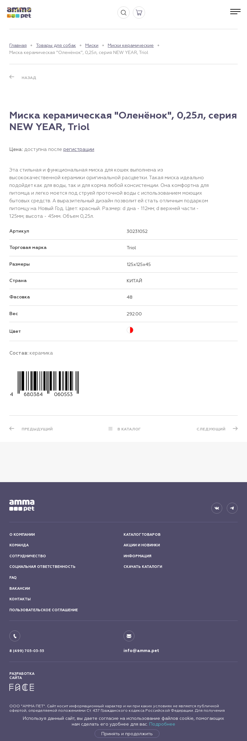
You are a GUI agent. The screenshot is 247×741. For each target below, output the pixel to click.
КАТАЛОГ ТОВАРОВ (142, 535)
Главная (18, 45)
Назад (29, 77)
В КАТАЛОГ (129, 429)
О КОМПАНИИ (22, 535)
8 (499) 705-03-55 (26, 651)
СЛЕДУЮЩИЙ (211, 429)
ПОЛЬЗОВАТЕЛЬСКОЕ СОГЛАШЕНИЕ (43, 610)
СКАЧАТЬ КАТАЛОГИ (143, 567)
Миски (91, 45)
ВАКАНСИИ (19, 589)
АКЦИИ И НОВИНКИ (142, 545)
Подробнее (162, 724)
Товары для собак (56, 45)
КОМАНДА (19, 545)
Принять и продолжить (127, 733)
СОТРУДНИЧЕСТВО (27, 556)
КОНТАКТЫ (20, 599)
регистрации (78, 149)
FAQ (13, 578)
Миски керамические (131, 45)
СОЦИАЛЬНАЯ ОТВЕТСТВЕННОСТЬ (42, 567)
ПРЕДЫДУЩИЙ (37, 429)
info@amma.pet (141, 650)
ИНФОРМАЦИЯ (137, 556)
